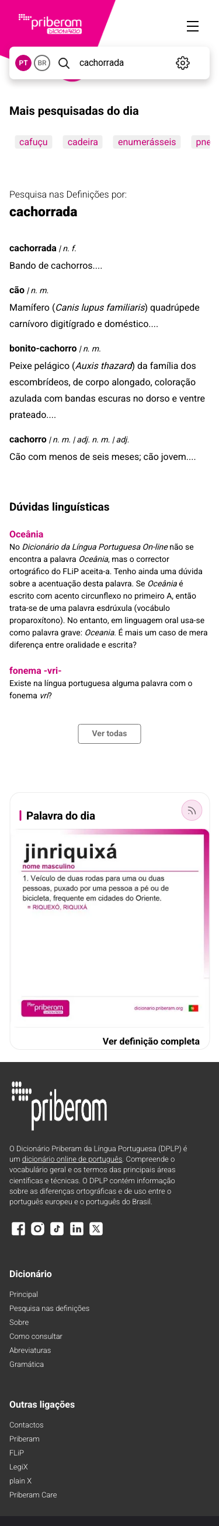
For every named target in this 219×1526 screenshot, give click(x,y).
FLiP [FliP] (16, 1453)
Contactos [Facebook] (26, 1425)
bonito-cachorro (43, 348)
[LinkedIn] (76, 1234)
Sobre (19, 1322)
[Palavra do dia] (191, 810)
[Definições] (183, 63)
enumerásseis (147, 141)
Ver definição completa (151, 1041)
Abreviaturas (30, 1350)
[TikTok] (57, 1234)
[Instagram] (37, 1234)
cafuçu (33, 141)
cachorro (28, 439)
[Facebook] (18, 1234)
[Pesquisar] (64, 63)
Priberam (24, 1439)
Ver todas (109, 734)
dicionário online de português (72, 1159)
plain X (20, 1481)
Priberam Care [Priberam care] (33, 1495)
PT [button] (23, 63)
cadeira (83, 141)
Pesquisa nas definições (49, 1309)
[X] (96, 1234)
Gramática (26, 1364)
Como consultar (35, 1336)
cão (17, 290)
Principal (23, 1295)
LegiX (18, 1467)
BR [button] (41, 63)
